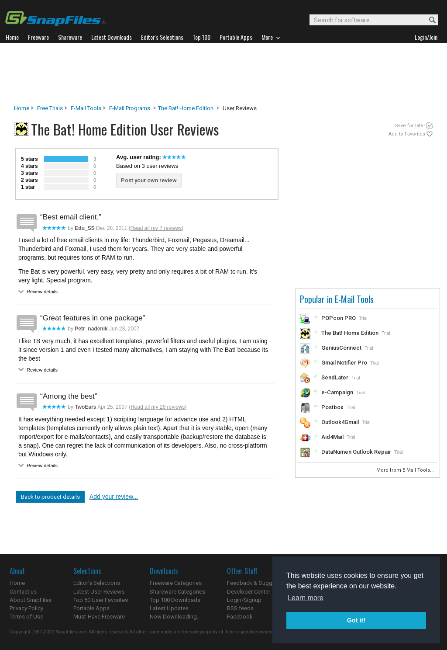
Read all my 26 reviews (158, 407)
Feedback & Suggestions (259, 583)
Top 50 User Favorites (100, 600)
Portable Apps (91, 608)
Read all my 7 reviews (156, 228)
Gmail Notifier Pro (344, 362)
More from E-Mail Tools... (405, 470)
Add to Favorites (407, 134)
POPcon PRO (338, 318)
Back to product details (50, 497)
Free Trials (50, 108)
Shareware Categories (177, 591)
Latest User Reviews (98, 591)
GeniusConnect (341, 347)
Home (21, 108)
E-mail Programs (129, 108)
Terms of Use (26, 616)
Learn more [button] (305, 597)
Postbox (332, 407)
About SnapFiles (31, 600)
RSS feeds (240, 608)
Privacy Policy (26, 608)
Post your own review (149, 180)
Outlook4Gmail (340, 422)
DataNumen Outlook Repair (356, 451)
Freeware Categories (176, 583)
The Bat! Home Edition (185, 108)
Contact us (23, 591)
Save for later (410, 126)
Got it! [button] (356, 620)
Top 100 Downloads (175, 600)
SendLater (334, 377)
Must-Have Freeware (99, 616)
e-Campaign (337, 392)
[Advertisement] (223, 74)
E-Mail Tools (86, 108)
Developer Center (248, 591)
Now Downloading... (175, 616)
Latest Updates (169, 608)
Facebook (240, 616)
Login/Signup (244, 600)
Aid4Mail (332, 437)
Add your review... (113, 496)
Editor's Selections (96, 583)
